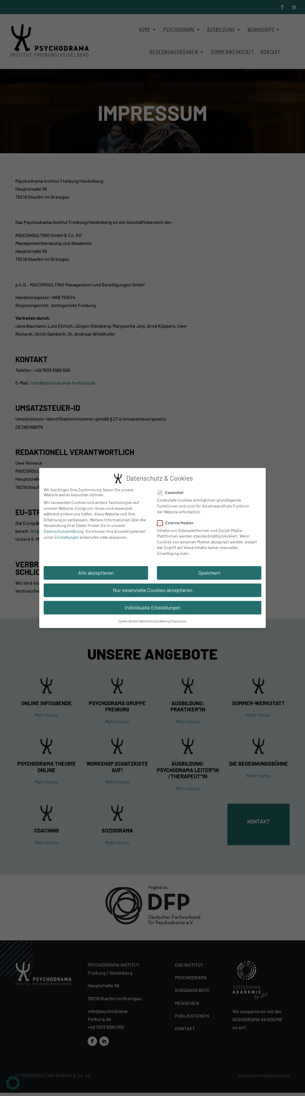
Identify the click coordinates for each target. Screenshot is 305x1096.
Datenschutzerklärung (63, 530)
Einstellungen (66, 536)
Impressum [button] (179, 621)
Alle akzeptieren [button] (96, 572)
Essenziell (172, 492)
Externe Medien (178, 522)
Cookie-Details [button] (128, 621)
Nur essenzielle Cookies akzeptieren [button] (152, 589)
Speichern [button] (209, 572)
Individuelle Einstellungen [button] (153, 607)
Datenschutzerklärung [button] (155, 621)
